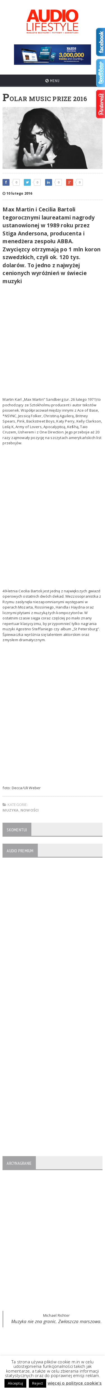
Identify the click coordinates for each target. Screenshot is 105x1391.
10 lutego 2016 (17, 193)
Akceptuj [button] (15, 1383)
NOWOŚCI (29, 810)
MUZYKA (10, 810)
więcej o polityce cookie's (75, 1383)
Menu (52, 80)
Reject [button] (37, 1383)
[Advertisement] (52, 341)
